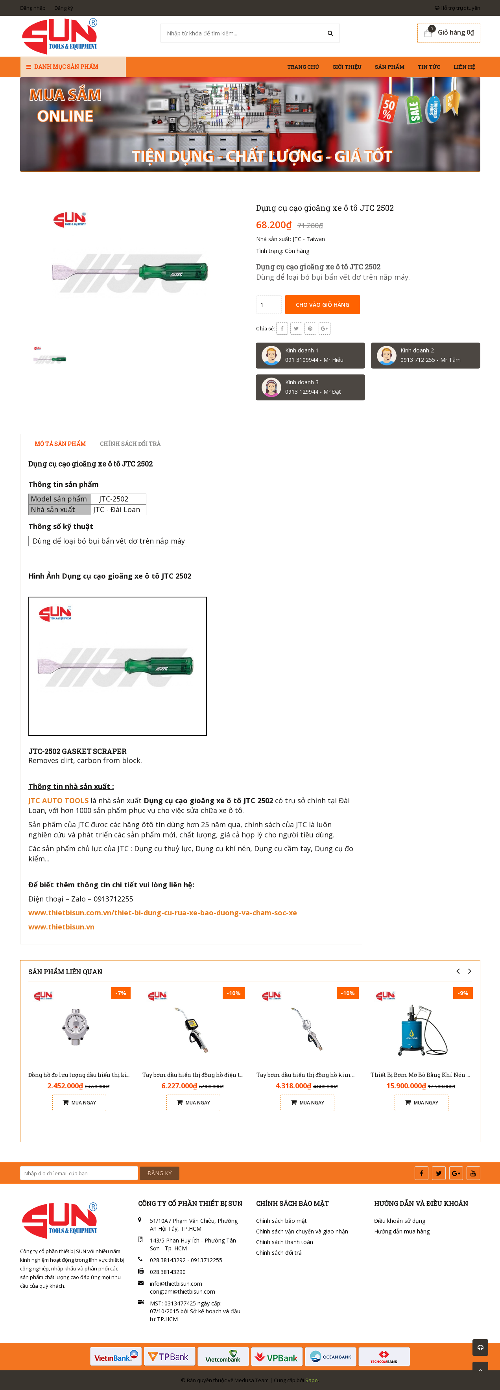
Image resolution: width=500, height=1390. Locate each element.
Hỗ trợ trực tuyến (457, 7)
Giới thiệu (347, 66)
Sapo (311, 1380)
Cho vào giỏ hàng (322, 304)
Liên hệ (464, 66)
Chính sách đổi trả (279, 1252)
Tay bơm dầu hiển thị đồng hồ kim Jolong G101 (320, 1074)
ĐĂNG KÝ (160, 1173)
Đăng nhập (33, 7)
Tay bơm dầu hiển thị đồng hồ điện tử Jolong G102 (209, 1074)
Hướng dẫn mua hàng (402, 1231)
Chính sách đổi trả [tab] (130, 444)
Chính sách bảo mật (281, 1220)
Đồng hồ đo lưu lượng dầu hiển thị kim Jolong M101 (98, 1074)
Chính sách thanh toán (284, 1242)
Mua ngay (79, 1102)
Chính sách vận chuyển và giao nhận (302, 1231)
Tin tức (429, 66)
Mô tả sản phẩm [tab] (60, 444)
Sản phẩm (389, 66)
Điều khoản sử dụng (399, 1220)
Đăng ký (63, 7)
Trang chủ (303, 66)
